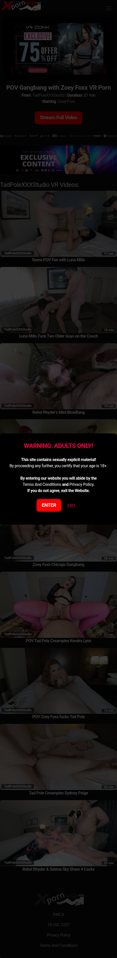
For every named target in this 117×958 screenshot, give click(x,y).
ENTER (49, 505)
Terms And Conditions (42, 484)
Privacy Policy (81, 484)
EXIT (71, 505)
